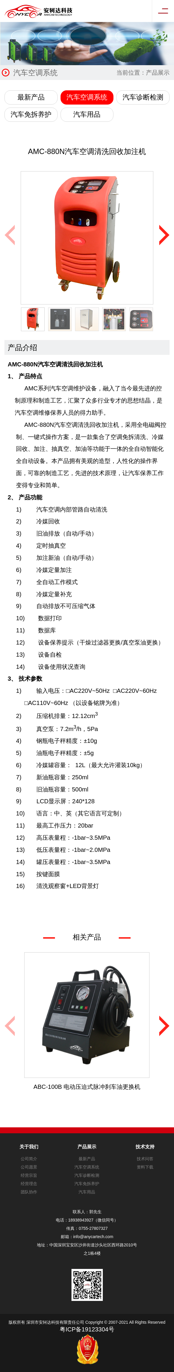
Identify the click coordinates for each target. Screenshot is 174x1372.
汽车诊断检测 (143, 97)
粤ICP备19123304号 (87, 1329)
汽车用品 (86, 114)
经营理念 (29, 1183)
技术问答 (145, 1158)
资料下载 (145, 1167)
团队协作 (29, 1192)
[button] (164, 235)
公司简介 (29, 1158)
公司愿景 (29, 1167)
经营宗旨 (29, 1175)
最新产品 (31, 97)
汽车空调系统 (86, 97)
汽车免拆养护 (31, 114)
